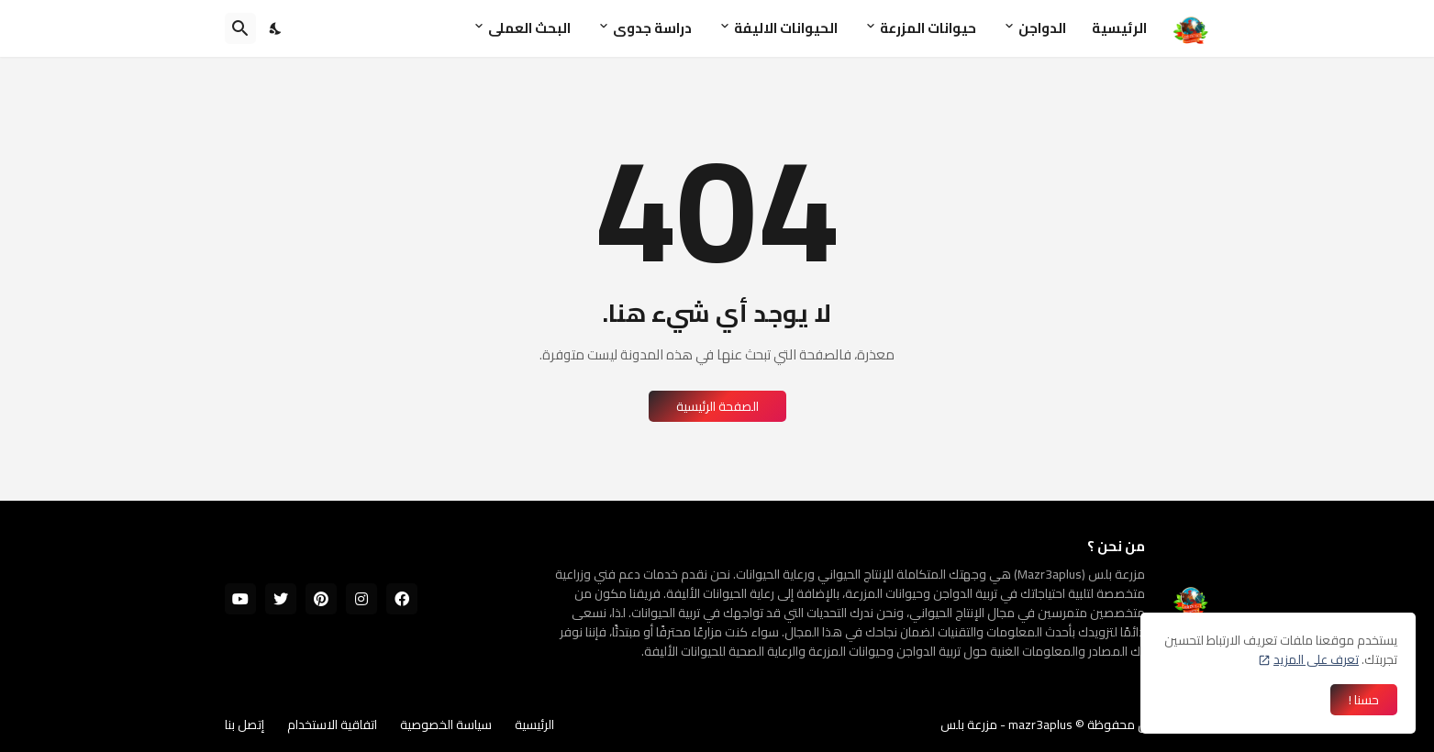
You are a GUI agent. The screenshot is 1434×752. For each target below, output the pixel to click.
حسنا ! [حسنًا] (1364, 700)
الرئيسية (1119, 28)
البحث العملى (529, 28)
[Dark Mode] (276, 28)
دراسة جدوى (652, 28)
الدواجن (1042, 28)
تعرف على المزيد (1316, 659)
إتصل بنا (244, 724)
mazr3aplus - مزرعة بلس (1006, 724)
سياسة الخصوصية (446, 724)
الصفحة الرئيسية (717, 406)
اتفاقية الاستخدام (332, 724)
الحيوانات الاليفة (786, 28)
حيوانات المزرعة (928, 28)
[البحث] (240, 28)
